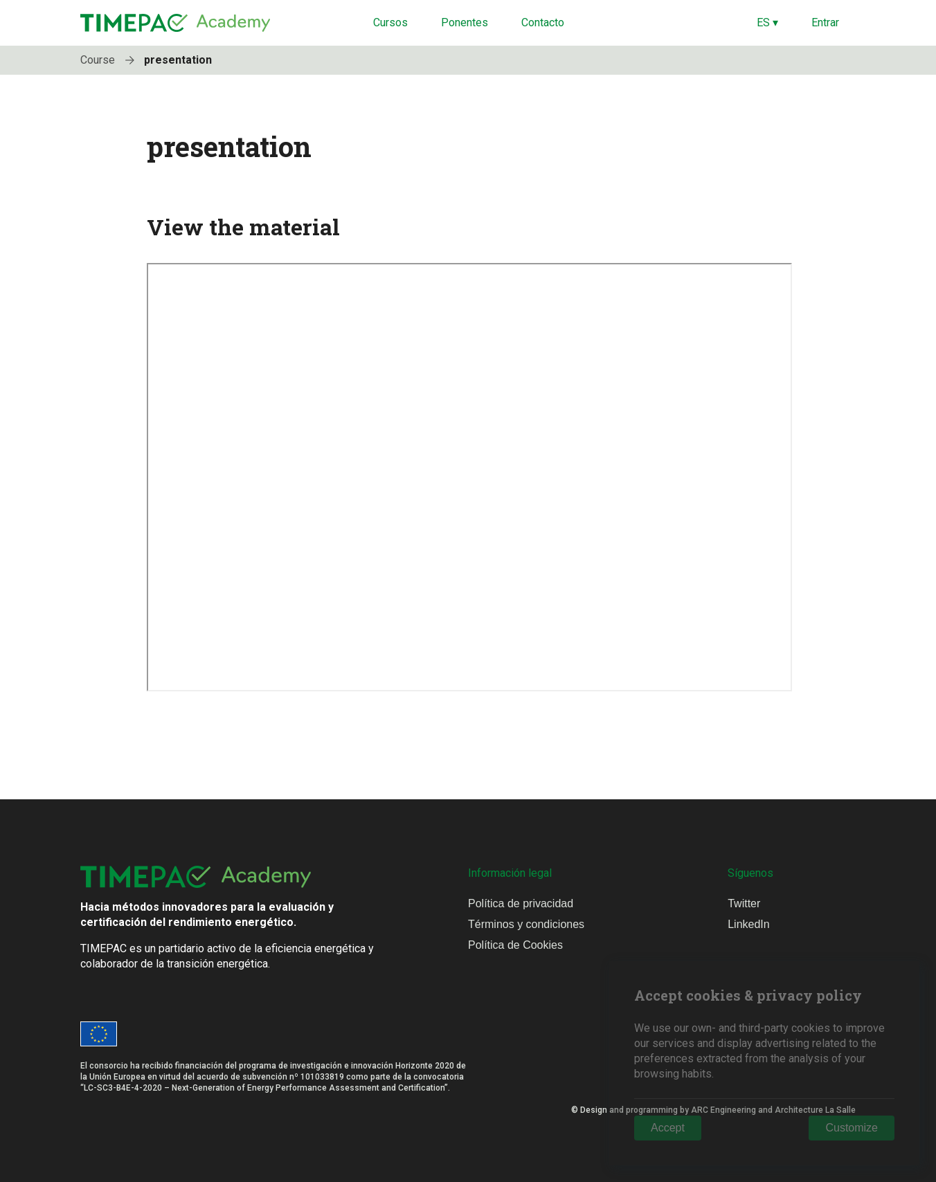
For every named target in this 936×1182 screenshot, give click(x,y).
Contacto (542, 22)
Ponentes (464, 22)
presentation (178, 59)
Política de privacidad (520, 903)
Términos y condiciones (526, 924)
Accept (668, 1128)
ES (767, 22)
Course (110, 59)
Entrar (825, 22)
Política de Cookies (515, 945)
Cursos (390, 22)
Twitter (744, 903)
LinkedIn (749, 924)
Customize (851, 1128)
